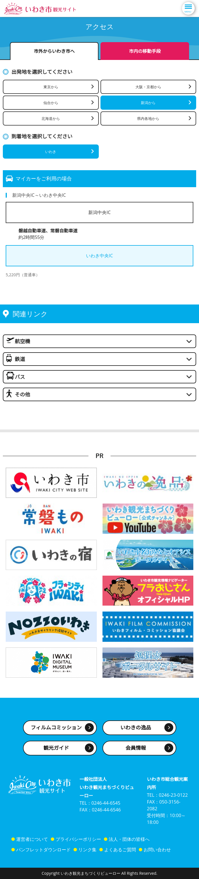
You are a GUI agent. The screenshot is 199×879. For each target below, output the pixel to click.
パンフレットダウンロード (43, 849)
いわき (50, 151)
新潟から (148, 102)
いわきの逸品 (135, 727)
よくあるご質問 (120, 849)
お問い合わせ (157, 849)
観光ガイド (56, 747)
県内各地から (148, 118)
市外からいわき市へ (54, 51)
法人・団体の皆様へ (129, 839)
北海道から (50, 118)
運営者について (32, 839)
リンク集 (87, 849)
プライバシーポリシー (78, 839)
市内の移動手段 (145, 51)
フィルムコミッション (56, 727)
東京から (50, 86)
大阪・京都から (148, 86)
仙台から (50, 102)
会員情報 (135, 747)
